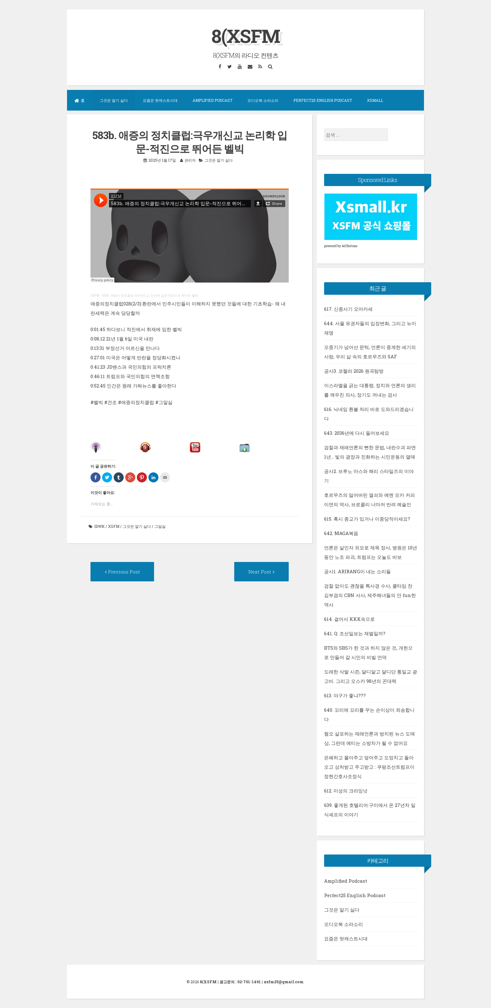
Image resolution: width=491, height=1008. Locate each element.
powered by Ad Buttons (340, 246)
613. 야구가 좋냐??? (345, 695)
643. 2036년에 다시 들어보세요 (356, 432)
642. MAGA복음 (341, 533)
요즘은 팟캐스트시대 (160, 100)
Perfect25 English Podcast (322, 100)
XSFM (94, 295)
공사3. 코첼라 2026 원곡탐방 (354, 370)
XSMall (375, 100)
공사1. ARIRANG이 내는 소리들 (357, 571)
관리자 (190, 159)
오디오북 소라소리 (262, 100)
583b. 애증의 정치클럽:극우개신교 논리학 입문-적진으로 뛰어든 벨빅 (150, 295)
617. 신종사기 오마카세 (348, 308)
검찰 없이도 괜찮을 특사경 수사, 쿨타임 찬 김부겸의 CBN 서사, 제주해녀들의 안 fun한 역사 (370, 594)
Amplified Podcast (212, 100)
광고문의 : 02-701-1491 (240, 981)
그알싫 (160, 526)
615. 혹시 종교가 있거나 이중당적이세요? (367, 518)
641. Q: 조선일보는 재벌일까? (354, 633)
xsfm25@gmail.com (283, 981)
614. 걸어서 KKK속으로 (349, 619)
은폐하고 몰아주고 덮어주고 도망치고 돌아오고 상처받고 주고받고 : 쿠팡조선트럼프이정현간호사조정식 (369, 766)
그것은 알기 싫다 (114, 100)
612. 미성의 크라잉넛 (346, 790)
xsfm (113, 526)
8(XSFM (245, 35)
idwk (99, 526)
